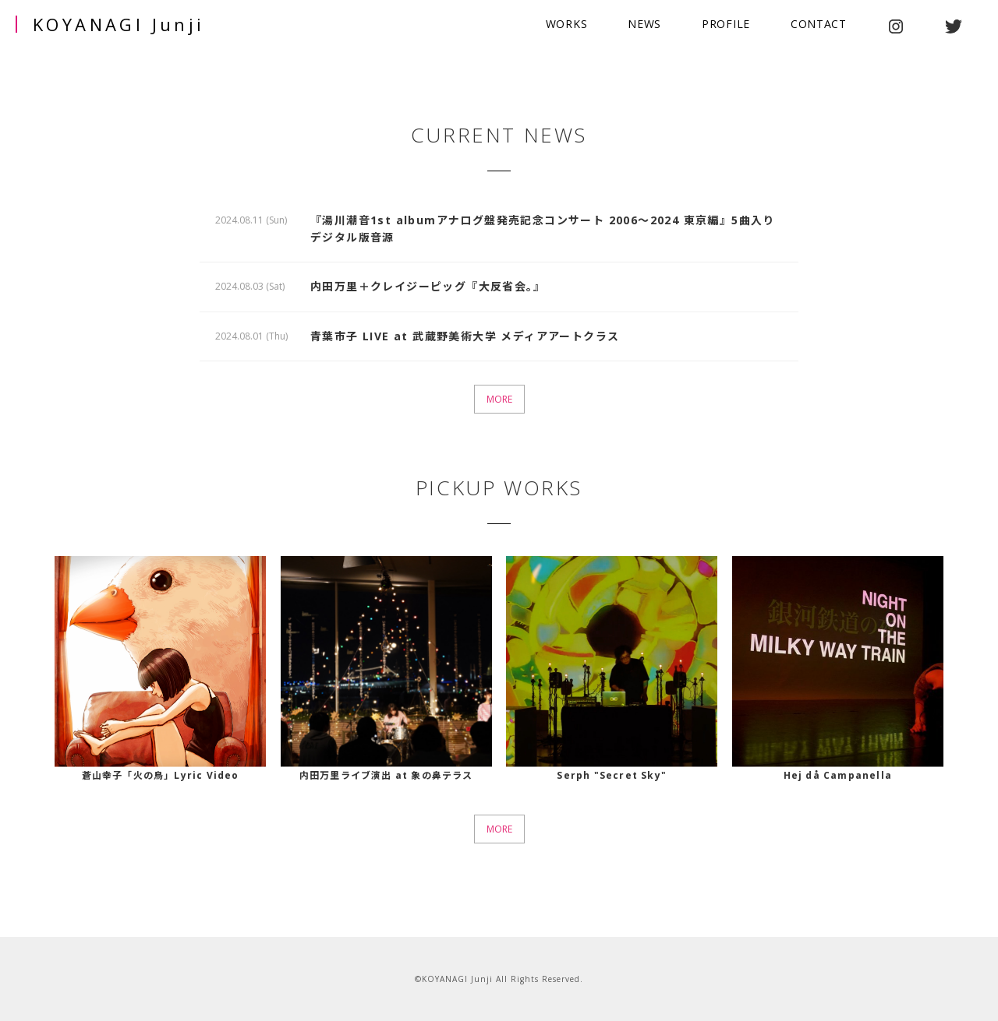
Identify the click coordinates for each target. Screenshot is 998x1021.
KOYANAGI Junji (119, 24)
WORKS (567, 23)
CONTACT (819, 23)
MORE (499, 399)
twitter (953, 26)
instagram (896, 26)
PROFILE (726, 23)
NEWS (644, 23)
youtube (924, 26)
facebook (977, 26)
